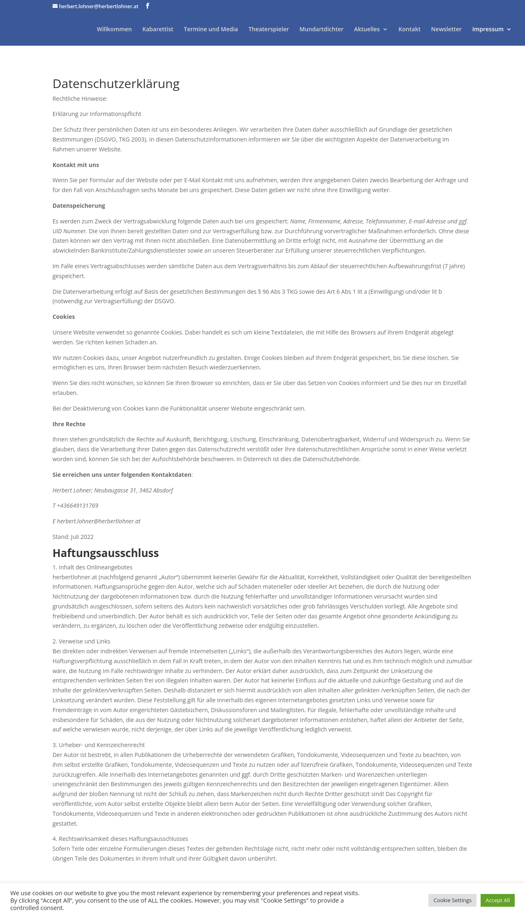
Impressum (488, 29)
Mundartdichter (321, 29)
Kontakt (409, 29)
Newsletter (446, 29)
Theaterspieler (269, 29)
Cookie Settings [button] (452, 900)
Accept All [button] (498, 900)
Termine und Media (211, 29)
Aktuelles (366, 29)
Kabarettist (157, 29)
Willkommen (114, 29)
